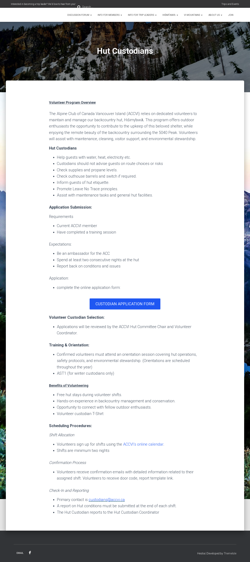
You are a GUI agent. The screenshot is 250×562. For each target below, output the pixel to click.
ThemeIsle (230, 553)
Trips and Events (230, 4)
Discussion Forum (79, 15)
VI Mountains (193, 15)
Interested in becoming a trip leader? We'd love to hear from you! (43, 4)
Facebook (30, 552)
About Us (215, 15)
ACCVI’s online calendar (143, 444)
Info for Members (110, 15)
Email (20, 553)
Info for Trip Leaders (142, 15)
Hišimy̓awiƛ (170, 15)
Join (230, 15)
